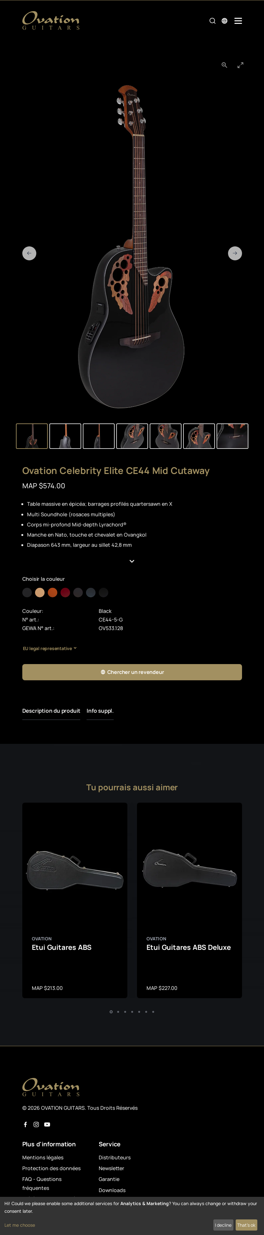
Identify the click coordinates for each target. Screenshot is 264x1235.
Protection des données (51, 1168)
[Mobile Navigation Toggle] (238, 21)
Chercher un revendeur (132, 672)
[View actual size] (224, 65)
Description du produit (51, 710)
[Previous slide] (29, 253)
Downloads (112, 1190)
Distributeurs (115, 1157)
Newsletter (111, 1168)
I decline (223, 1225)
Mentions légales (42, 1157)
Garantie (109, 1179)
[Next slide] (235, 253)
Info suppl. (100, 710)
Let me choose (19, 1225)
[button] (132, 561)
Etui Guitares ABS (62, 947)
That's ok (246, 1225)
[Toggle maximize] (240, 65)
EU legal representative (47, 648)
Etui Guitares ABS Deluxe (188, 947)
